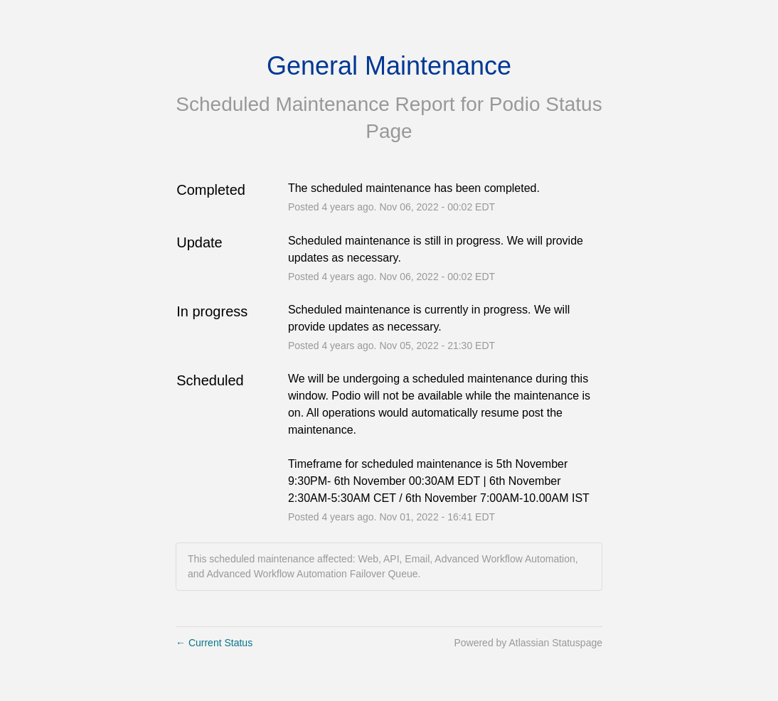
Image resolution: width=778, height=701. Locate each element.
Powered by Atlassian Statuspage (528, 642)
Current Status (214, 642)
